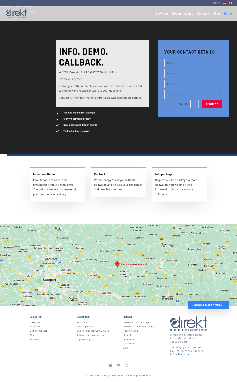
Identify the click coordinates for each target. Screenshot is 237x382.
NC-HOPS (35, 326)
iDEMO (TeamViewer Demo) (138, 326)
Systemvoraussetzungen (137, 322)
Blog (217, 14)
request (211, 103)
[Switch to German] (224, 4)
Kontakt (127, 335)
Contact (216, 3)
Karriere (34, 339)
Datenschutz (130, 343)
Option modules (182, 14)
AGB (125, 347)
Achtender (145, 375)
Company (203, 14)
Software (162, 14)
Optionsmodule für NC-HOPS (93, 330)
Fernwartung (130, 330)
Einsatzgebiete (85, 326)
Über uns (35, 322)
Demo (228, 14)
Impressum (129, 339)
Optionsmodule (38, 330)
